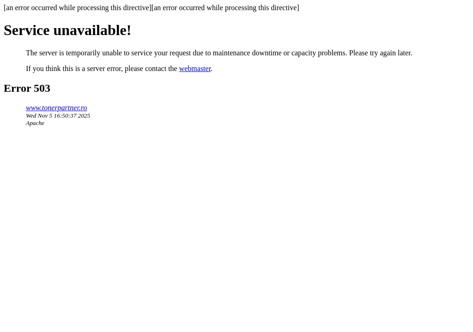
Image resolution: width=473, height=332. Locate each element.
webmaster (195, 68)
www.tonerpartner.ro (56, 108)
